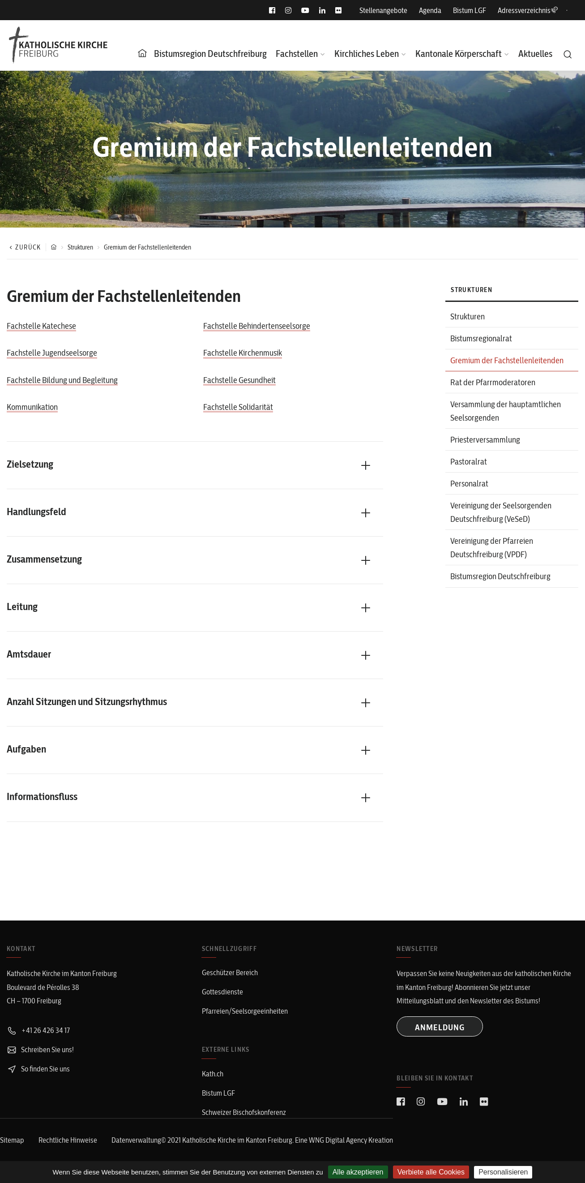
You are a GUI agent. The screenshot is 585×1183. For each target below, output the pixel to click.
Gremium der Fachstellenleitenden (507, 360)
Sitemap (12, 1140)
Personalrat (469, 483)
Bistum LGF (469, 10)
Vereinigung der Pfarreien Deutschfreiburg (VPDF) (491, 547)
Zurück (24, 247)
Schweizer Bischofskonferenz (244, 1112)
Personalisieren (503, 1172)
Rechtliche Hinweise (67, 1140)
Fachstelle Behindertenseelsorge (256, 326)
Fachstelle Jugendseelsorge (52, 353)
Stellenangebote (383, 10)
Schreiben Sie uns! (40, 1049)
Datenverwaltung (136, 1140)
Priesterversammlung (485, 439)
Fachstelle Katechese (41, 326)
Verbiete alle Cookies (431, 1172)
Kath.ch (212, 1073)
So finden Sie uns (38, 1068)
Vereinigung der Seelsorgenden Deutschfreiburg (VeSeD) (500, 512)
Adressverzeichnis (528, 10)
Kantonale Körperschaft (458, 53)
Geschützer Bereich (230, 972)
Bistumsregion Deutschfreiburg (210, 53)
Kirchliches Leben (366, 53)
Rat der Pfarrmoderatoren (492, 382)
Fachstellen (297, 53)
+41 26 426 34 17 (38, 1030)
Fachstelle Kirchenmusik (242, 353)
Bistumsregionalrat (481, 338)
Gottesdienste (222, 991)
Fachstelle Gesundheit (239, 380)
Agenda (430, 10)
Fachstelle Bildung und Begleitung (62, 380)
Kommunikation (32, 407)
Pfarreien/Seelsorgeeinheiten (245, 1011)
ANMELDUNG (440, 1027)
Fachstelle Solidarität (238, 407)
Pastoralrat (468, 461)
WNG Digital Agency (338, 1140)
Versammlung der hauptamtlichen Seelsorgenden (505, 411)
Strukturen (80, 247)
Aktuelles (535, 53)
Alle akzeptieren (358, 1172)
